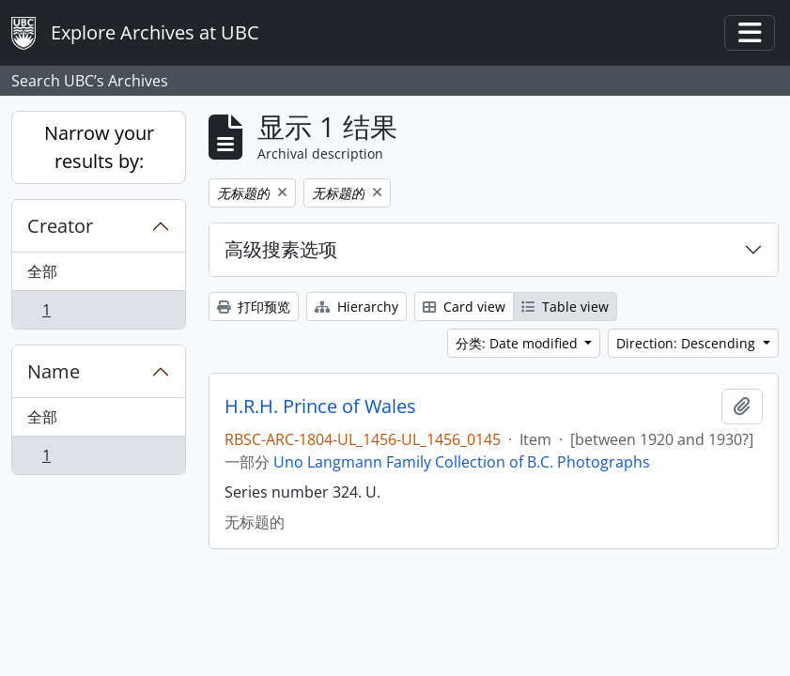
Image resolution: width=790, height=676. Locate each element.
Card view (464, 306)
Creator (60, 225)
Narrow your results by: (99, 147)
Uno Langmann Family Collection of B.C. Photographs (461, 462)
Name (53, 371)
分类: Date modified (518, 343)
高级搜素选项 (281, 249)
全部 (42, 271)
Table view (565, 306)
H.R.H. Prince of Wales (320, 406)
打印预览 (253, 306)
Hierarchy (356, 306)
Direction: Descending (687, 343)
